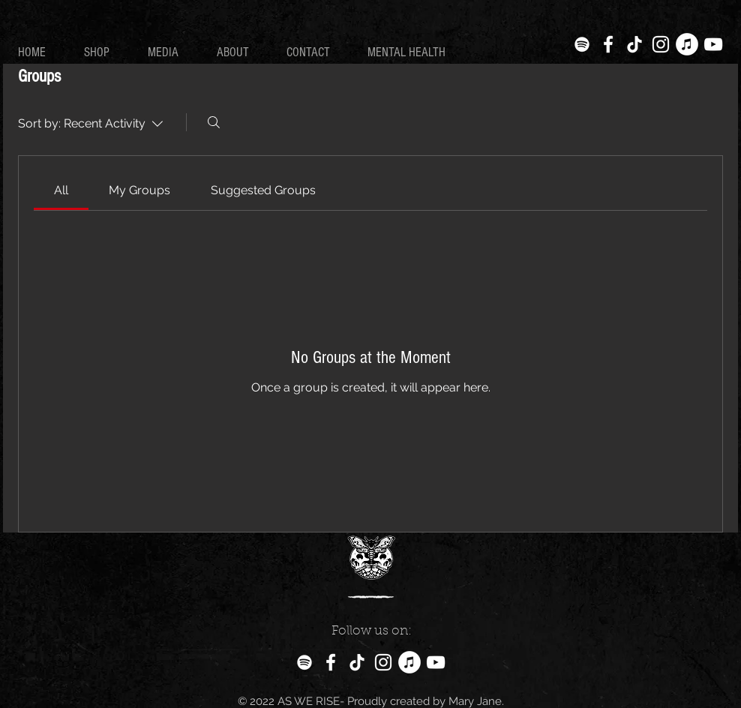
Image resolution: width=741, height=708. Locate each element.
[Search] (214, 122)
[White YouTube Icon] (713, 44)
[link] (61, 190)
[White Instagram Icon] (661, 44)
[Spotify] (582, 44)
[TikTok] (634, 44)
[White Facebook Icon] (608, 44)
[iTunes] (687, 44)
